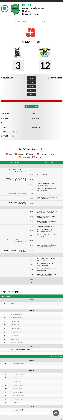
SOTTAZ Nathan (17, 403)
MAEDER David (17, 388)
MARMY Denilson (18, 392)
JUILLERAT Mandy (16, 332)
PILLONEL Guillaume (17, 342)
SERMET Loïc (14, 303)
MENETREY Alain (18, 399)
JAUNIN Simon (17, 378)
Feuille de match (31, 106)
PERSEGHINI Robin (16, 314)
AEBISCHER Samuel (18, 363)
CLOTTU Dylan (15, 321)
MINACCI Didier (15, 325)
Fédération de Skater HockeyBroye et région (33, 9)
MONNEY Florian (18, 381)
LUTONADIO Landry (19, 395)
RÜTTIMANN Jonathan (19, 374)
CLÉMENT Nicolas (16, 328)
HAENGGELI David (16, 317)
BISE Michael (14, 335)
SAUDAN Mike (15, 339)
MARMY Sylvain (17, 385)
